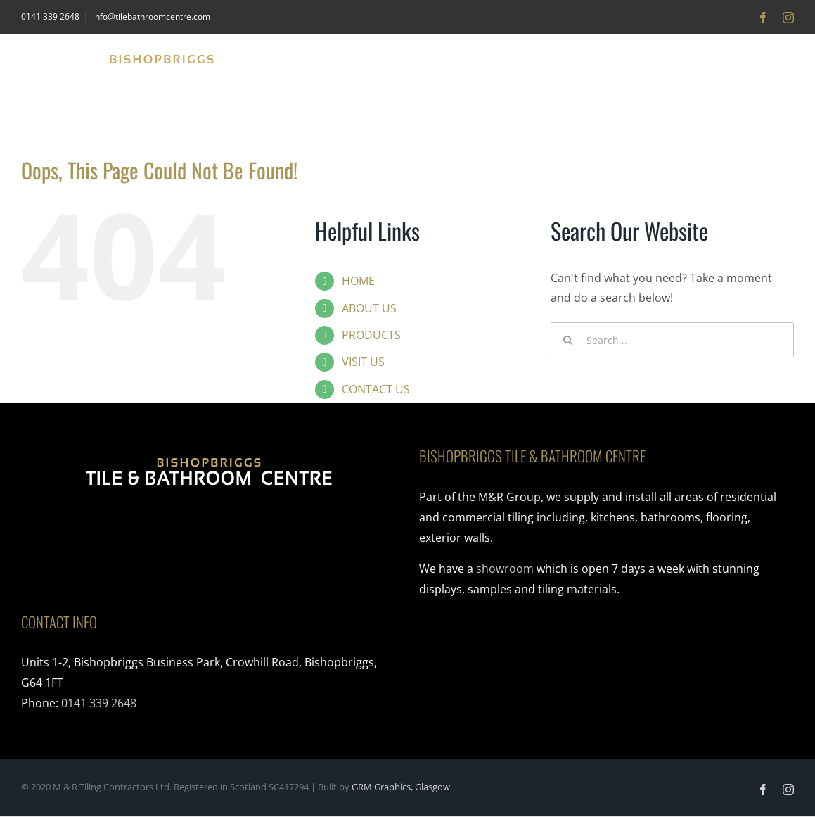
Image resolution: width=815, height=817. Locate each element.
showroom (505, 568)
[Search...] (672, 339)
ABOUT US (369, 308)
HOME (358, 281)
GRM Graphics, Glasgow (401, 786)
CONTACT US (376, 389)
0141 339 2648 (98, 703)
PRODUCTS (371, 335)
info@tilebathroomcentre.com (151, 17)
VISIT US (363, 361)
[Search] (568, 339)
